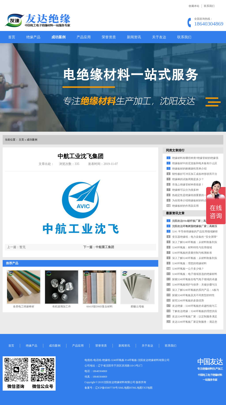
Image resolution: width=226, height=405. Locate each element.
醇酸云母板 (137, 306)
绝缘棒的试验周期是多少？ (188, 179)
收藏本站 (194, 6)
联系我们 (209, 6)
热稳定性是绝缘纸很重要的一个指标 (193, 195)
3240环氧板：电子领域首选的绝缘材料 (194, 274)
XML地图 (123, 387)
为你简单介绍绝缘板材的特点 (189, 200)
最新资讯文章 (175, 213)
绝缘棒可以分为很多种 (185, 189)
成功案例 (58, 37)
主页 (21, 139)
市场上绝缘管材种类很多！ (188, 184)
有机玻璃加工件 (61, 306)
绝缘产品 (33, 37)
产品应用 (84, 37)
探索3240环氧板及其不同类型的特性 (193, 295)
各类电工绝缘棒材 (23, 306)
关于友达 (159, 37)
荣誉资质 (109, 37)
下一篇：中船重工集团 (98, 247)
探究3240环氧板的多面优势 (188, 300)
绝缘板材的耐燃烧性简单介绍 (189, 168)
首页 (11, 37)
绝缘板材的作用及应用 (185, 205)
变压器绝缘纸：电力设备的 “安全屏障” (195, 236)
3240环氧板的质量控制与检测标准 (192, 252)
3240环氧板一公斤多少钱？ (188, 268)
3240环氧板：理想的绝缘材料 (189, 263)
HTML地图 (135, 387)
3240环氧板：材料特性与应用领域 (192, 247)
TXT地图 (147, 387)
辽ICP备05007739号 (106, 387)
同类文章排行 (175, 150)
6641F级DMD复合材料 (100, 306)
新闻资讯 (134, 37)
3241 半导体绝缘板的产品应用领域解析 (195, 231)
